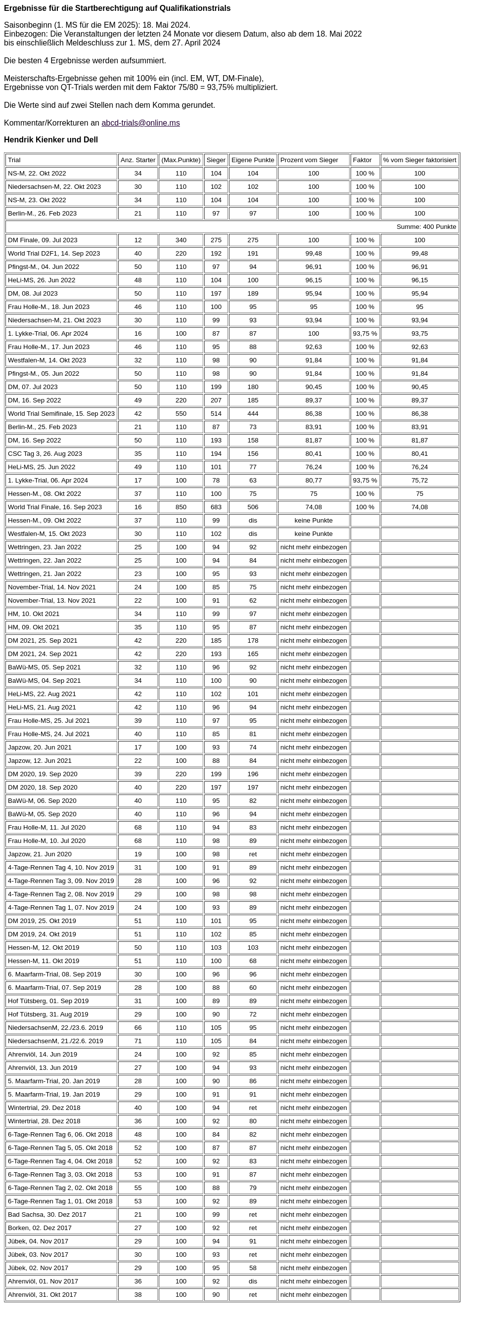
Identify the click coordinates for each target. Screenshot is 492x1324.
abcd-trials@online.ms (140, 123)
